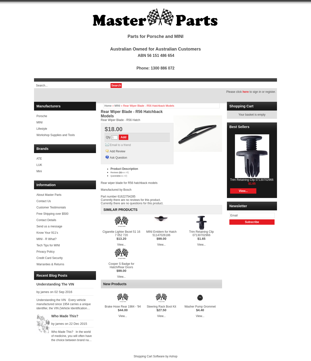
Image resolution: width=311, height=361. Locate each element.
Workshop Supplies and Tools (55, 135)
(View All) (124, 172)
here (245, 92)
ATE (39, 158)
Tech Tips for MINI (48, 245)
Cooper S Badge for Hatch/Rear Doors (121, 265)
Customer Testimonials (51, 207)
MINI (39, 122)
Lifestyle (41, 128)
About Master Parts (48, 195)
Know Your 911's (47, 232)
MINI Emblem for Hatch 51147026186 (161, 233)
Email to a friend (120, 145)
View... (121, 244)
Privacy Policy (45, 251)
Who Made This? (64, 316)
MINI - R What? (46, 239)
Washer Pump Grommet (200, 306)
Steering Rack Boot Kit (161, 306)
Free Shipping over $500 (52, 213)
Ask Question (118, 157)
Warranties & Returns (50, 264)
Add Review (117, 151)
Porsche (41, 116)
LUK (39, 165)
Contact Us (43, 201)
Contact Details (46, 220)
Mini (39, 171)
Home (108, 105)
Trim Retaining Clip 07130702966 (201, 233)
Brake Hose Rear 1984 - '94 (123, 306)
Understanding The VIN (55, 284)
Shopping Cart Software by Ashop (155, 356)
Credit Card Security (49, 258)
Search (116, 85)
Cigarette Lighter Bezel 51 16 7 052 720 (121, 233)
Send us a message (49, 226)
